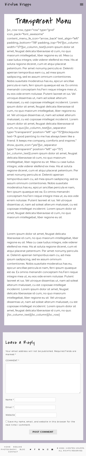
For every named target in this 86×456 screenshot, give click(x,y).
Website (10, 415)
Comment (12, 361)
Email (10, 407)
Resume (17, 447)
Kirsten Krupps (18, 4)
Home (7, 447)
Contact (13, 452)
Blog (22, 449)
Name (10, 400)
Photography (9, 449)
